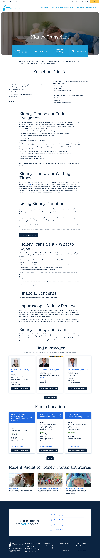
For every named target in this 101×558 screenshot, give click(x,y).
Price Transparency (81, 550)
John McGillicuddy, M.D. (49, 370)
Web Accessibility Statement (84, 556)
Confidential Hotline (49, 546)
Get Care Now (45, 7)
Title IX (75, 556)
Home (7, 15)
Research (21, 2)
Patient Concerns (80, 546)
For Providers (61, 2)
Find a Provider (79, 7)
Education (9, 2)
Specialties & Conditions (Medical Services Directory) (24, 15)
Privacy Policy (60, 556)
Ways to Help (90, 7)
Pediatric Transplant (45, 15)
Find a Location (68, 7)
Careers (68, 2)
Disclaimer (53, 556)
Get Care (62, 548)
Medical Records (64, 550)
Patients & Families (57, 7)
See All (50, 458)
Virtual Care (75, 2)
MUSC (3, 2)
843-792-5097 (35, 231)
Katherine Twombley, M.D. (20, 371)
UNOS (29, 184)
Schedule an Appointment (21, 388)
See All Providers (50, 397)
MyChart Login (84, 2)
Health (15, 2)
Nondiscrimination (68, 556)
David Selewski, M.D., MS (78, 370)
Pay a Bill (78, 548)
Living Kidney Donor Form (28, 235)
